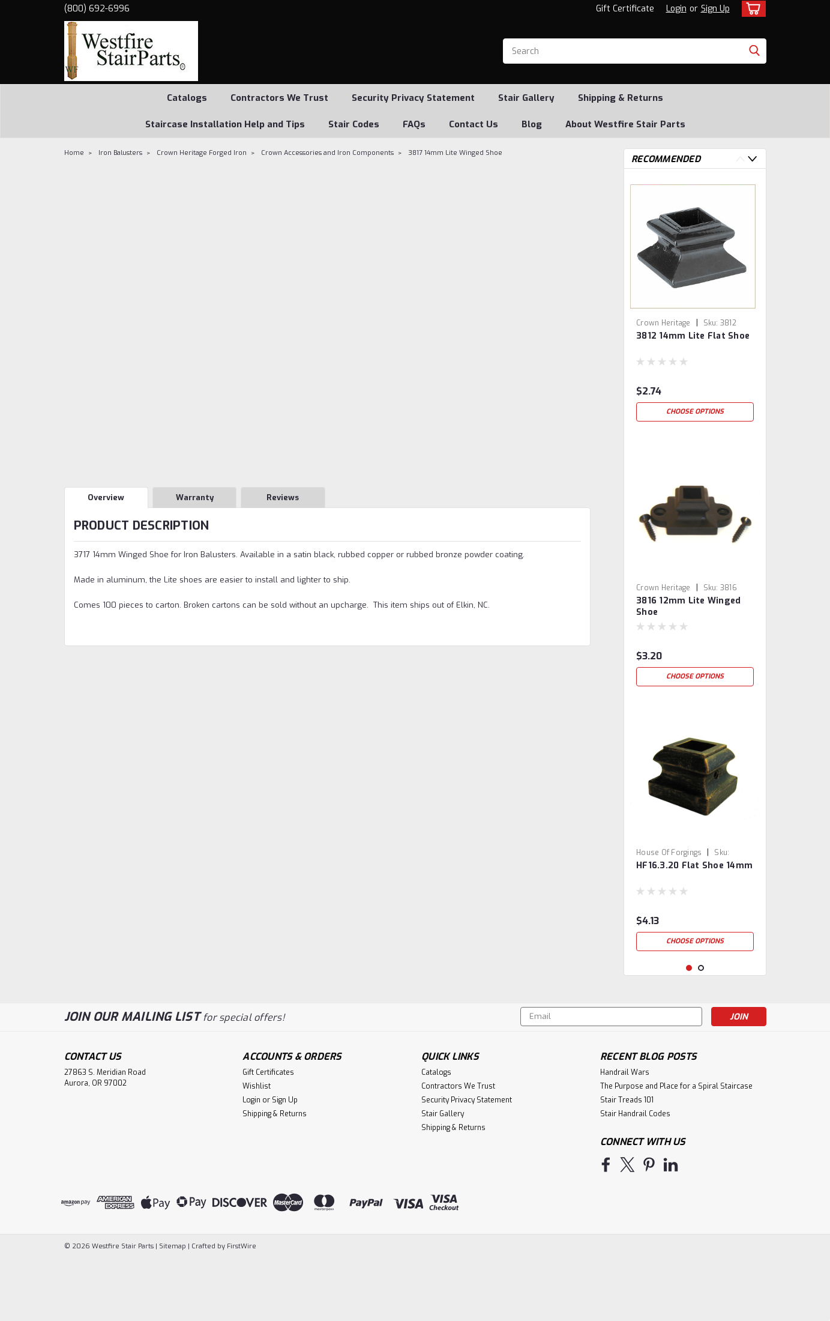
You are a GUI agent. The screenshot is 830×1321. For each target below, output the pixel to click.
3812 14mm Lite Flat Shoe (693, 336)
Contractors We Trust (279, 98)
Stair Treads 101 (627, 1163)
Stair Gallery (526, 98)
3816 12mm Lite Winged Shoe (688, 606)
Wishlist (256, 1149)
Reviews (282, 497)
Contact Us (473, 124)
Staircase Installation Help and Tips (225, 124)
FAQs (414, 124)
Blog (532, 124)
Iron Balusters (120, 152)
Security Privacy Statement (413, 98)
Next (752, 158)
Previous (740, 158)
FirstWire (240, 1309)
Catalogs (187, 98)
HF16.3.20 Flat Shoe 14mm (694, 865)
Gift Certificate (625, 8)
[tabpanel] (695, 303)
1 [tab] (689, 1031)
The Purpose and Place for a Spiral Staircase (676, 1149)
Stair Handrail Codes (635, 1177)
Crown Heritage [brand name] (663, 323)
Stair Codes (353, 124)
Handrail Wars (624, 1135)
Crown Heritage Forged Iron (202, 152)
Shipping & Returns (620, 98)
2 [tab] (701, 1031)
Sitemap (172, 1309)
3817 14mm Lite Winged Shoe (455, 152)
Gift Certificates (268, 1135)
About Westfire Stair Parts (625, 124)
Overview (106, 497)
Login (676, 8)
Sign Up (715, 8)
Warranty (195, 497)
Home (74, 152)
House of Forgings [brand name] (669, 852)
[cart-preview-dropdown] (751, 9)
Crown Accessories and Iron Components (327, 152)
